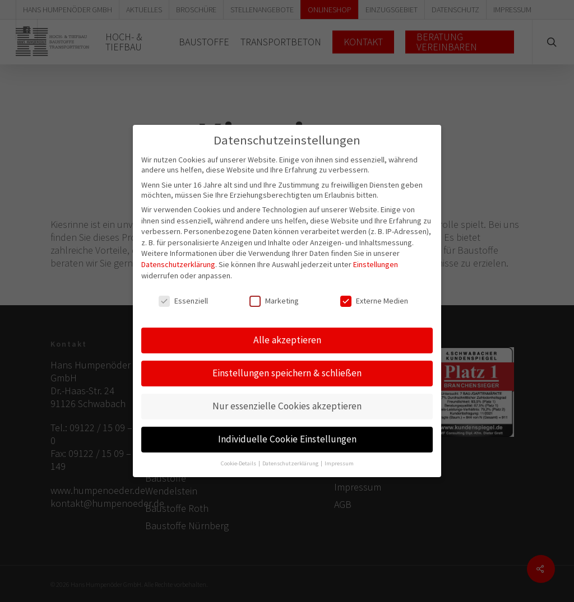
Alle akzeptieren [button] (287, 332)
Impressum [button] (339, 456)
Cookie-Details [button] (239, 456)
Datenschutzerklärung (178, 257)
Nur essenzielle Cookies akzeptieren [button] (287, 399)
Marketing (274, 294)
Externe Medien (374, 294)
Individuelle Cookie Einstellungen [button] (287, 432)
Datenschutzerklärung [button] (291, 456)
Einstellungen (375, 257)
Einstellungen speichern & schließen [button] (287, 366)
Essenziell (183, 294)
